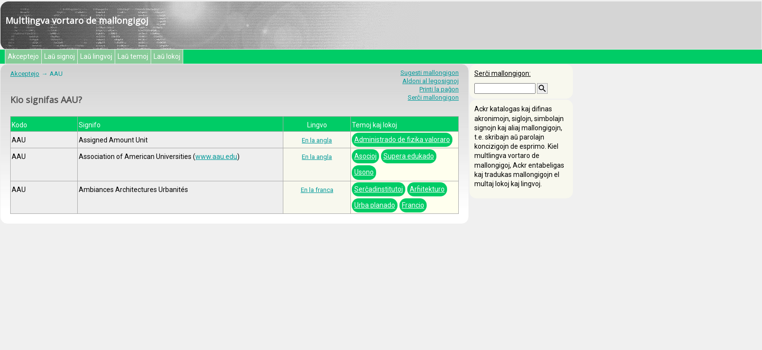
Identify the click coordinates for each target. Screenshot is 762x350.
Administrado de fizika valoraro (402, 139)
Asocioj (365, 156)
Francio (413, 205)
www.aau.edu (216, 156)
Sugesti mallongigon (429, 72)
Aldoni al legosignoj (430, 81)
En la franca (317, 189)
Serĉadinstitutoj (378, 189)
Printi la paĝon (439, 89)
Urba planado (374, 205)
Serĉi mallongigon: (502, 73)
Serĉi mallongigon (433, 97)
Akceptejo (23, 56)
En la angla (317, 140)
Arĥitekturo (427, 189)
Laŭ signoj (59, 56)
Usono (364, 172)
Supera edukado (408, 156)
